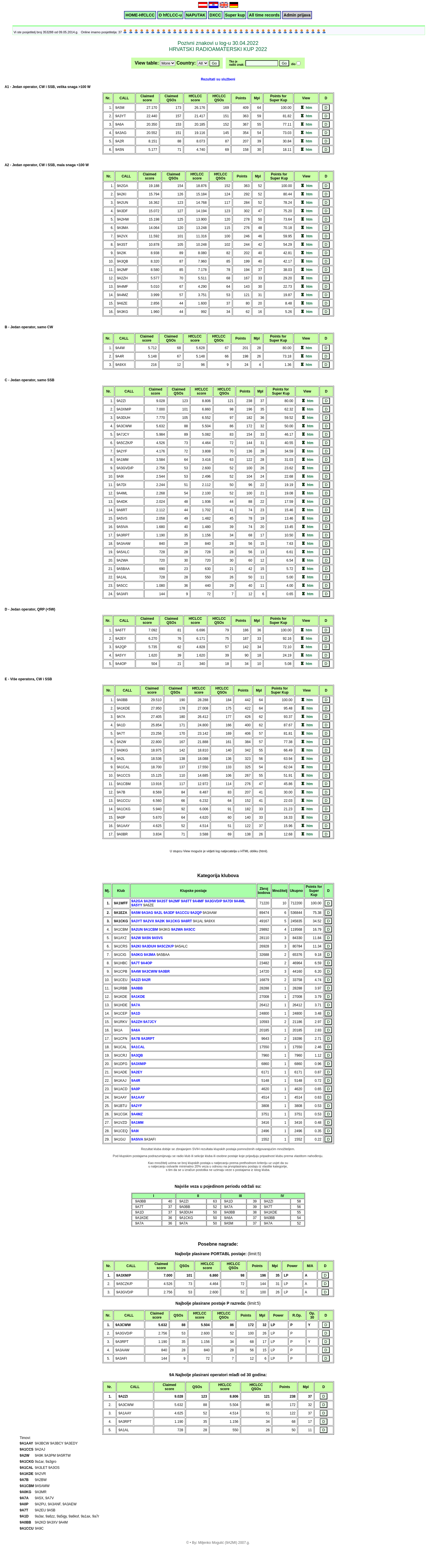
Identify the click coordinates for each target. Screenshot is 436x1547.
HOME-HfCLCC (139, 15)
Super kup (235, 15)
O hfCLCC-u (170, 15)
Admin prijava (297, 15)
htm (309, 108)
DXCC (215, 15)
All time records (264, 15)
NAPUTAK (195, 15)
